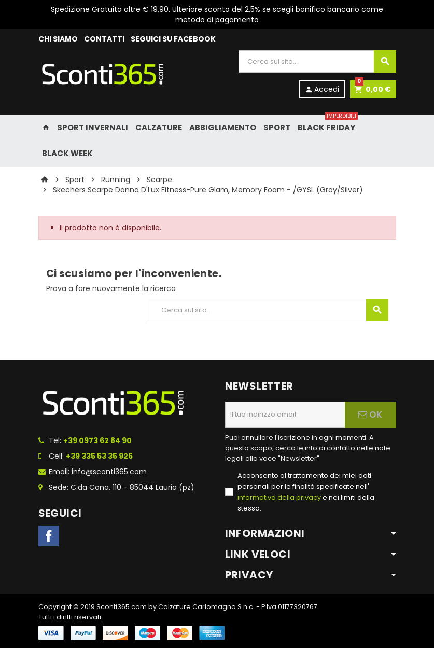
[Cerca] (317, 61)
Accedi (321, 89)
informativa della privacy (279, 497)
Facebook (48, 536)
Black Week (67, 153)
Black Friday (327, 124)
